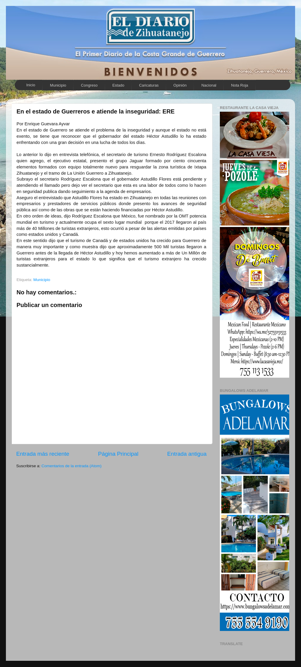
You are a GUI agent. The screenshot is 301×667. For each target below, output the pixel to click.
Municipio (58, 85)
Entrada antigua (187, 454)
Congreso (89, 85)
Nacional (208, 85)
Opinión (180, 85)
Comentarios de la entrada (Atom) (72, 466)
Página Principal (118, 454)
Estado (118, 85)
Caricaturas (148, 85)
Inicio (30, 85)
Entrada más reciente (42, 454)
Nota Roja (239, 85)
